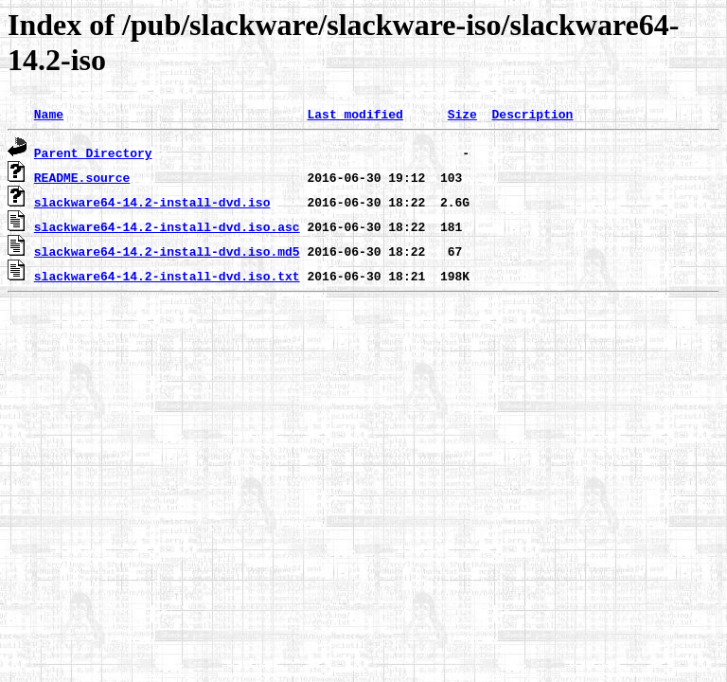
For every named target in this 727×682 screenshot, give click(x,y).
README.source (82, 177)
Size (462, 113)
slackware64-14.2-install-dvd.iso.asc (167, 226)
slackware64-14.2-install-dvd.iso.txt (167, 275)
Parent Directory (93, 152)
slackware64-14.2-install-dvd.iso (152, 201)
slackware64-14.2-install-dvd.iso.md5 (167, 251)
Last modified (354, 113)
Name (48, 113)
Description (532, 113)
